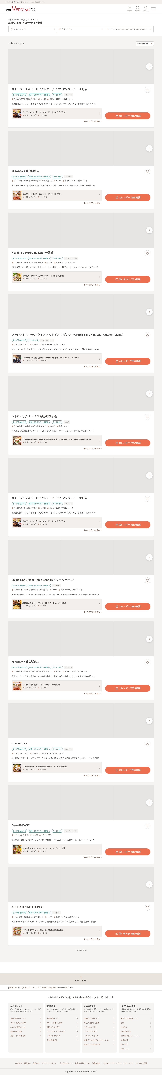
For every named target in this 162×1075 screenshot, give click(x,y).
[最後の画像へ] (149, 66)
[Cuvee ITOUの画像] (81, 720)
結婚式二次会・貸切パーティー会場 (54, 988)
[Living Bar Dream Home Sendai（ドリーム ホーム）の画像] (81, 557)
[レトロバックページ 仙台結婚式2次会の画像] (81, 393)
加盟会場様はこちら (82, 1063)
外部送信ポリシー (66, 1063)
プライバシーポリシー (50, 1063)
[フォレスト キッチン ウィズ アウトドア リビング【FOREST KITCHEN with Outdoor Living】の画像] (81, 311)
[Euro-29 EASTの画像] (81, 802)
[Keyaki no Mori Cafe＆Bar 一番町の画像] (81, 230)
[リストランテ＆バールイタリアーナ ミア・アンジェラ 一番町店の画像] (81, 66)
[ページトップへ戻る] (81, 979)
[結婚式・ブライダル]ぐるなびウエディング (23, 988)
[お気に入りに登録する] (147, 90)
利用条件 (36, 1063)
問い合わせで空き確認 (127, 279)
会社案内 (18, 1063)
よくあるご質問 (141, 1063)
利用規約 (27, 1063)
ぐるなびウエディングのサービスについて (117, 1063)
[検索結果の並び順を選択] (145, 43)
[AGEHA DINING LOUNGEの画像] (81, 884)
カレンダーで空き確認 (127, 115)
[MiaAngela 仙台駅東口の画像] (81, 148)
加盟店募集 (96, 1063)
